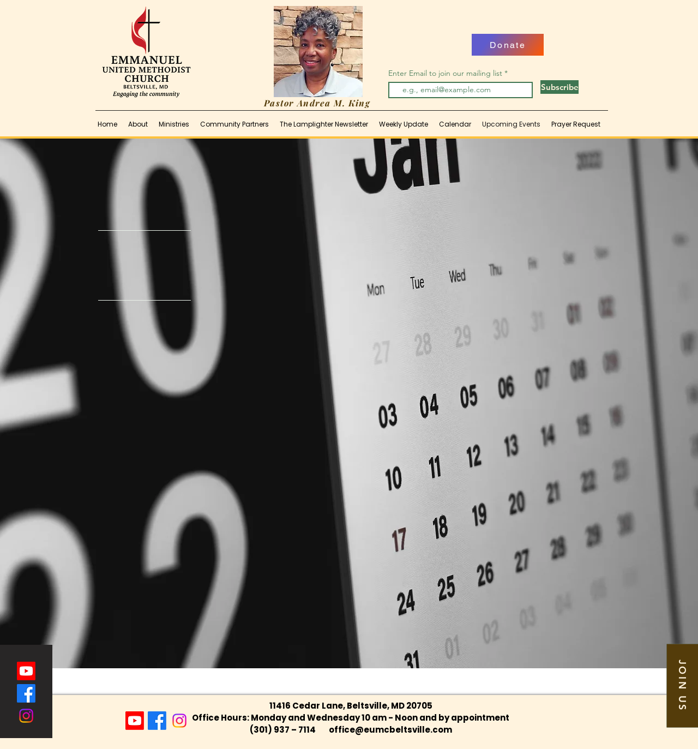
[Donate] (508, 45)
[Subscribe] (559, 87)
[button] (682, 685)
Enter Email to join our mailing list (446, 73)
